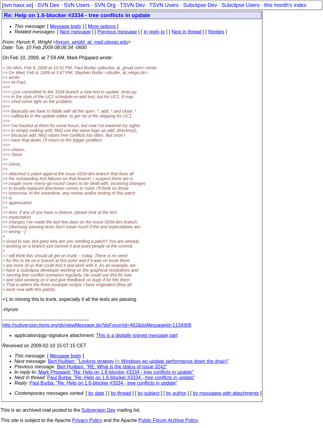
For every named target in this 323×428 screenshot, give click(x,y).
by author (176, 393)
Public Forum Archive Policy (168, 420)
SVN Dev (48, 5)
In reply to (154, 31)
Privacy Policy (87, 420)
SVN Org (104, 5)
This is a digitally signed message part (136, 335)
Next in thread (186, 31)
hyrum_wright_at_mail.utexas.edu (92, 42)
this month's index (285, 5)
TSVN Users (164, 5)
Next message (75, 31)
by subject (148, 393)
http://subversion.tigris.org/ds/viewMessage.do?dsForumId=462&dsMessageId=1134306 (96, 325)
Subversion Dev (99, 410)
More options (102, 26)
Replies (216, 31)
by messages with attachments (226, 393)
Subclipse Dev (200, 5)
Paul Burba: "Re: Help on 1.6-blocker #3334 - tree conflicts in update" (121, 377)
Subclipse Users (240, 5)
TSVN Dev (132, 5)
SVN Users (77, 5)
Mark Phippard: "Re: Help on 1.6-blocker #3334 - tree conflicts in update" (116, 372)
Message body (65, 26)
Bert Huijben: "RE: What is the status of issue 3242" (112, 366)
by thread (121, 393)
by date (96, 393)
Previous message (117, 31)
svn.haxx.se (18, 5)
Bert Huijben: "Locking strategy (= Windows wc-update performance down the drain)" (138, 361)
